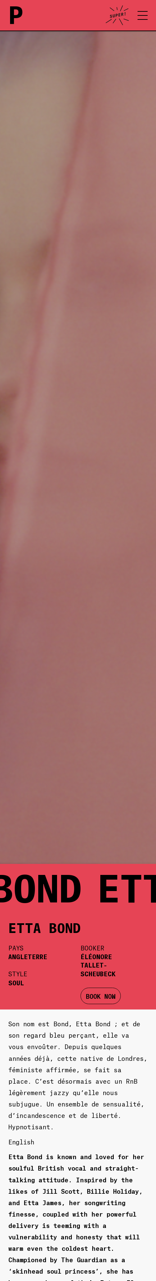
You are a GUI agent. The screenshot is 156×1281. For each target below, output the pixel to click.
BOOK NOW (100, 996)
